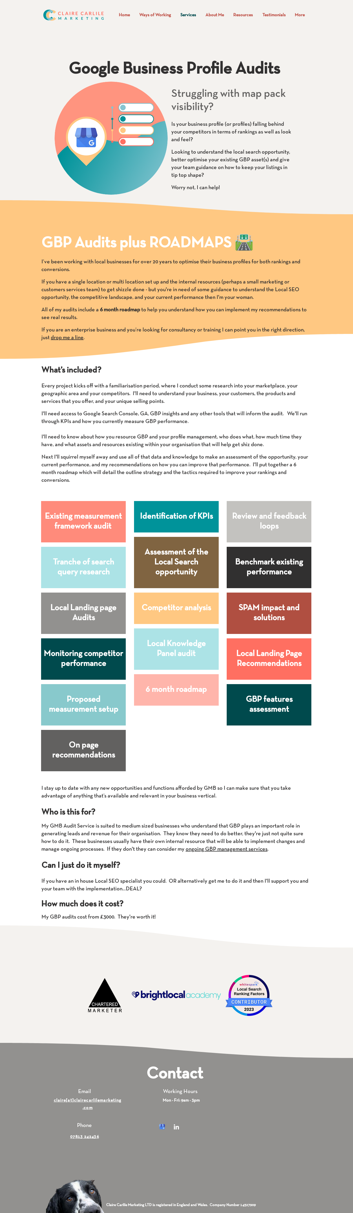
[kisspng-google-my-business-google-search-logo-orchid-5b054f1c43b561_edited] (162, 1127)
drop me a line (67, 337)
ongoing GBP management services (227, 849)
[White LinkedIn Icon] (176, 1127)
